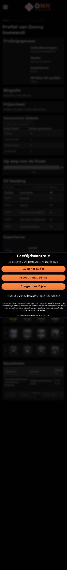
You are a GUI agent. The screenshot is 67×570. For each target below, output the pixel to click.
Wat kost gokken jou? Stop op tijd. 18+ (33, 315)
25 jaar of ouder (33, 269)
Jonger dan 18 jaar (33, 286)
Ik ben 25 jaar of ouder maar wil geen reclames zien (33, 296)
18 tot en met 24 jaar (33, 277)
